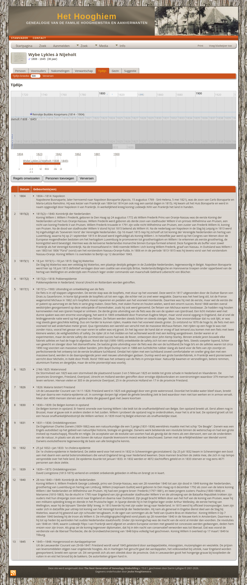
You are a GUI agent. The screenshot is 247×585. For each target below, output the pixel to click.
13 (61, 168)
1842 (59, 154)
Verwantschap (84, 71)
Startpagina (24, 46)
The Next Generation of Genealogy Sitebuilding (111, 568)
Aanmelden (61, 46)
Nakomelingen (60, 71)
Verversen (48, 76)
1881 (97, 154)
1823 (39, 154)
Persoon (20, 71)
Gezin (115, 71)
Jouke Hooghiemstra (139, 571)
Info (122, 46)
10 (48, 168)
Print (200, 45)
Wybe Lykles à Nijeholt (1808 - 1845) (45, 161)
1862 (78, 154)
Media (103, 46)
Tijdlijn (102, 71)
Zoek (42, 46)
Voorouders (38, 71)
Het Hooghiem (87, 16)
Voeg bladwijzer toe (220, 45)
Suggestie (130, 71)
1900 (116, 154)
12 (56, 168)
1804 (20, 154)
